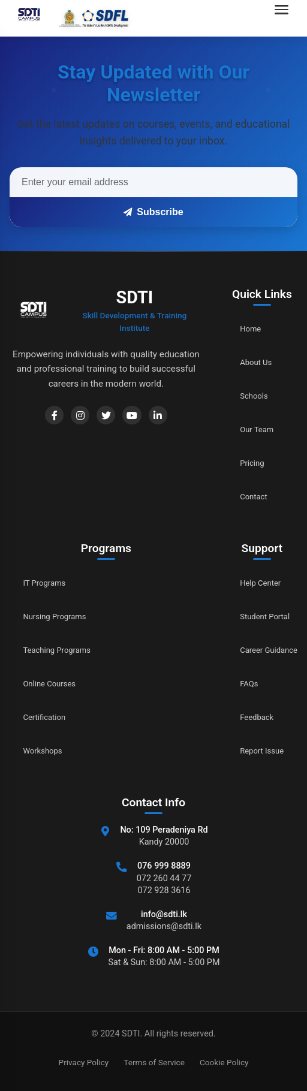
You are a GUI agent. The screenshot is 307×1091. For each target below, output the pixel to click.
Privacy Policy (84, 1062)
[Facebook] (37, 418)
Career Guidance (262, 650)
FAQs (238, 683)
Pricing (242, 463)
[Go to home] (70, 18)
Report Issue (254, 751)
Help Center (252, 583)
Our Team (247, 429)
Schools (244, 396)
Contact (243, 496)
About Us (246, 362)
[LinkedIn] (162, 418)
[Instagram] (68, 418)
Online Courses (55, 683)
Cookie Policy (224, 1062)
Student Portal (257, 616)
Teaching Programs (64, 650)
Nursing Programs (61, 616)
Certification (49, 717)
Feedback (247, 717)
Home (239, 328)
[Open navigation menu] (285, 18)
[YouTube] (131, 418)
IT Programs (49, 583)
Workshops (47, 751)
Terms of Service (154, 1062)
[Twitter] (100, 418)
